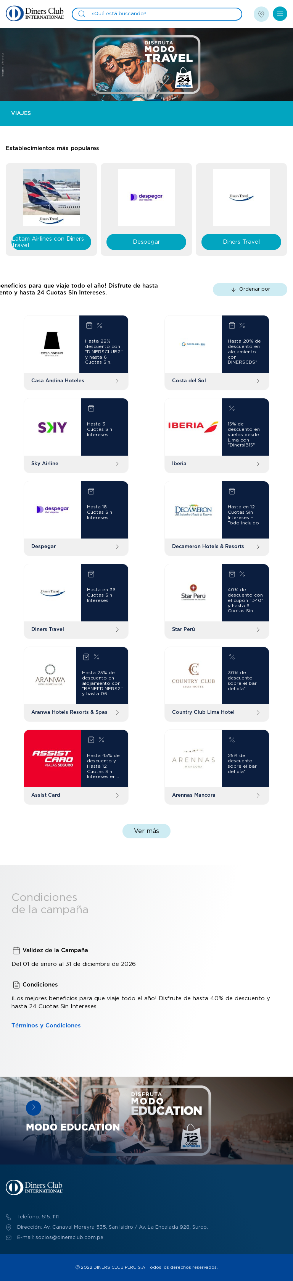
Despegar (146, 242)
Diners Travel (241, 242)
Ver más (146, 831)
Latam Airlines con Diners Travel (47, 242)
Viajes (21, 113)
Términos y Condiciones (46, 1025)
